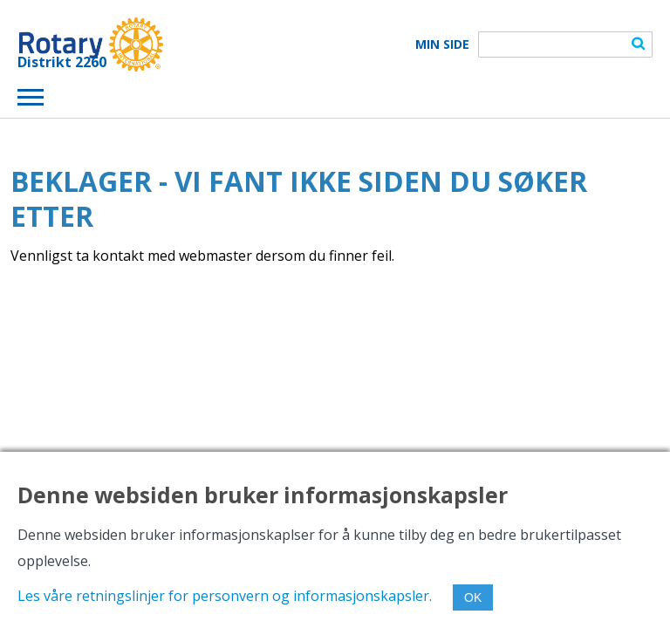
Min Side (442, 44)
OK (473, 597)
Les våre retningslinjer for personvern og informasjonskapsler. (224, 595)
